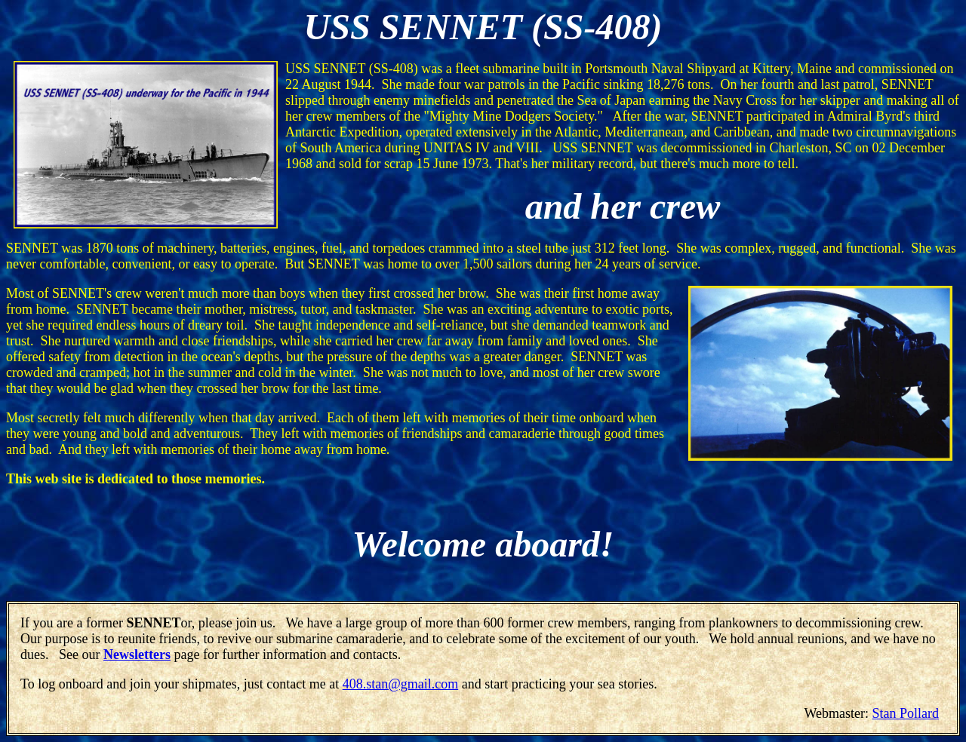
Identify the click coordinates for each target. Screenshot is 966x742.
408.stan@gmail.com (401, 683)
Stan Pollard (906, 713)
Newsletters (137, 654)
